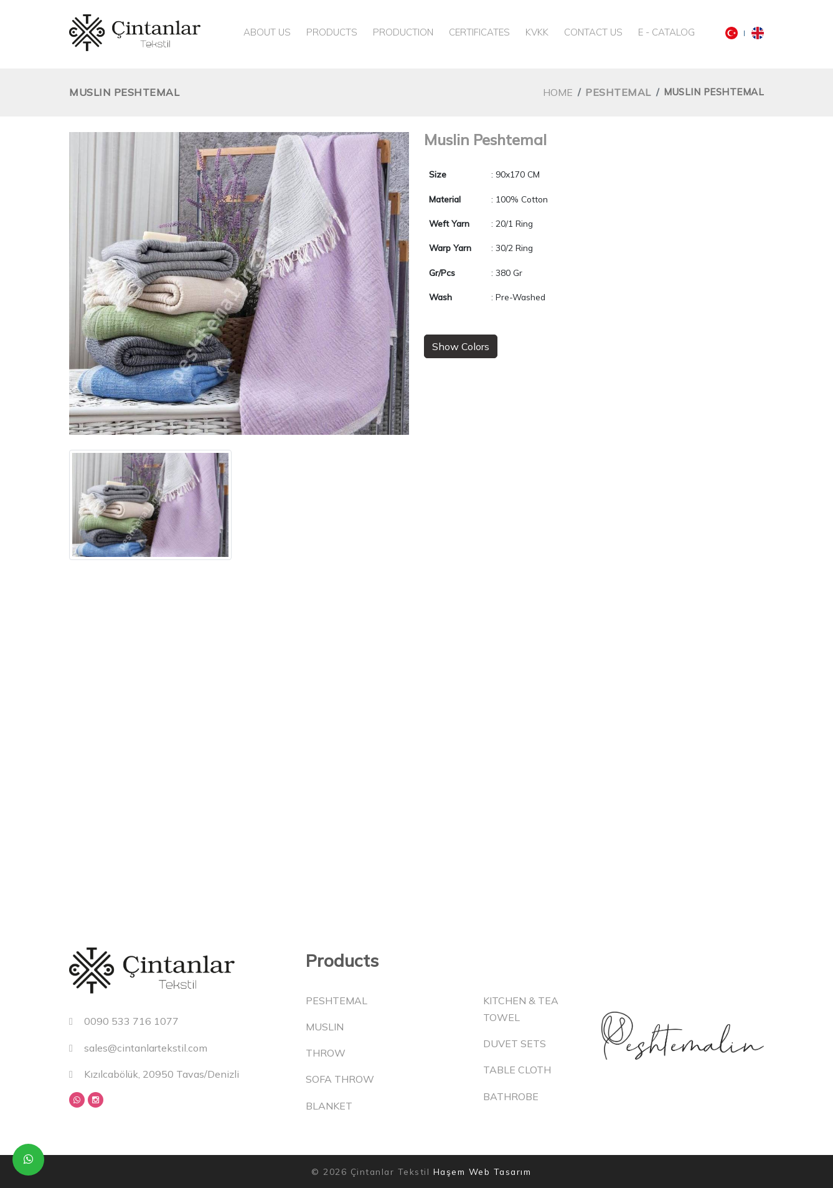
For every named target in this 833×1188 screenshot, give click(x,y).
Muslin (325, 1026)
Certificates (479, 32)
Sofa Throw (340, 1079)
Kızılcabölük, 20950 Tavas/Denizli (154, 1074)
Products (331, 32)
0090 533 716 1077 (124, 1021)
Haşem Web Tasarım (482, 1171)
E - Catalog (666, 32)
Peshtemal (618, 92)
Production (403, 32)
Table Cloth (517, 1069)
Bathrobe (511, 1096)
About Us (267, 32)
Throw (326, 1053)
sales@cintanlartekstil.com (138, 1048)
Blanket (329, 1106)
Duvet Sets (514, 1043)
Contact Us (593, 32)
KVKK (536, 32)
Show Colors (460, 346)
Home (558, 92)
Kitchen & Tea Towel (520, 1009)
